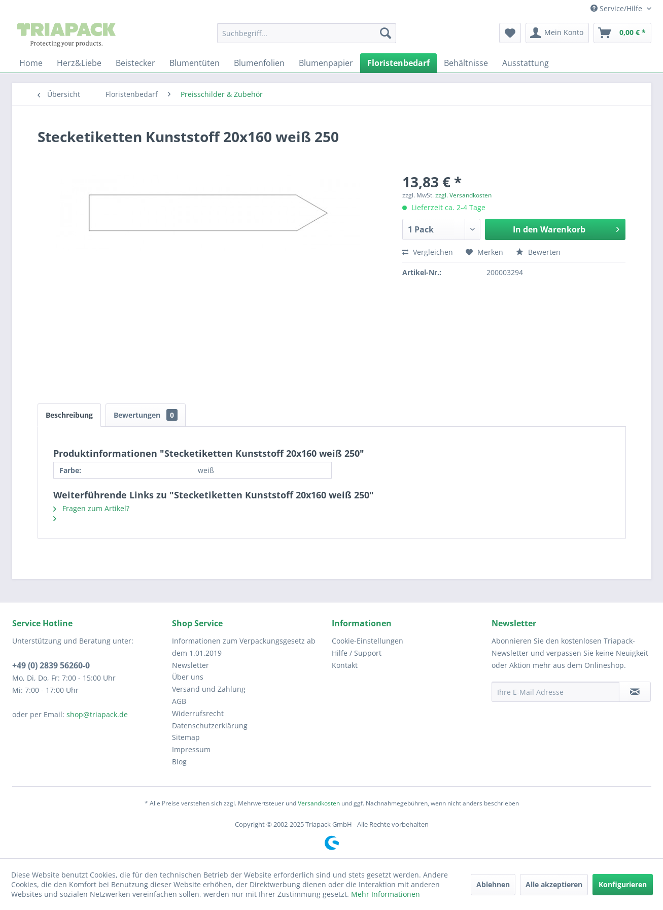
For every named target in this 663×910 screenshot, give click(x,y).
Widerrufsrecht (198, 713)
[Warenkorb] (622, 33)
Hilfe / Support (356, 653)
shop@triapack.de (97, 714)
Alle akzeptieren (554, 884)
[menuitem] (306, 33)
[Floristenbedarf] (398, 63)
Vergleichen (427, 252)
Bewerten (538, 252)
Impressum (191, 749)
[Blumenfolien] (259, 63)
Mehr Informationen (385, 894)
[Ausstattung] (525, 63)
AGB (179, 701)
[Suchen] (385, 33)
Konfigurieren (623, 884)
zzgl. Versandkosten (463, 195)
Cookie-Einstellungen (367, 641)
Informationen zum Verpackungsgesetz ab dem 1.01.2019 (244, 647)
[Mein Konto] (557, 33)
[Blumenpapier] (326, 63)
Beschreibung (69, 415)
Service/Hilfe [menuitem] (617, 8)
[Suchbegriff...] (306, 33)
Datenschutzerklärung (210, 725)
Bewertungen (146, 415)
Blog (179, 761)
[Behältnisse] (466, 63)
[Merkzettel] (510, 33)
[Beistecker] (135, 63)
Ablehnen (493, 884)
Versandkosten (319, 803)
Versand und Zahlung (209, 689)
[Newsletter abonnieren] (635, 692)
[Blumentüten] (194, 63)
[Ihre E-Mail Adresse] (555, 692)
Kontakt (345, 665)
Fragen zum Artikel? (91, 508)
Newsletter (190, 665)
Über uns (187, 677)
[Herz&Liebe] (79, 63)
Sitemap (186, 737)
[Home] (31, 63)
